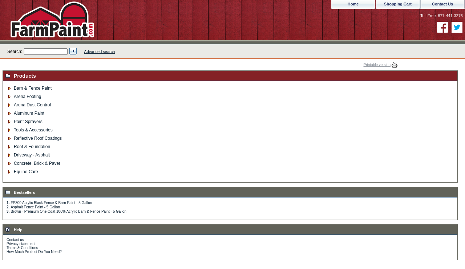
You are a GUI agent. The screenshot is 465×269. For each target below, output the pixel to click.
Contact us (15, 240)
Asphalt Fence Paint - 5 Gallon (35, 207)
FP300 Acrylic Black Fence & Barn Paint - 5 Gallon (51, 203)
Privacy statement (21, 244)
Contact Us (442, 4)
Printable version (377, 65)
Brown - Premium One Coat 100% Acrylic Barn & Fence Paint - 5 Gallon (68, 211)
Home (353, 4)
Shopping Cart (398, 4)
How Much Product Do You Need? (34, 252)
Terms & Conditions (22, 248)
